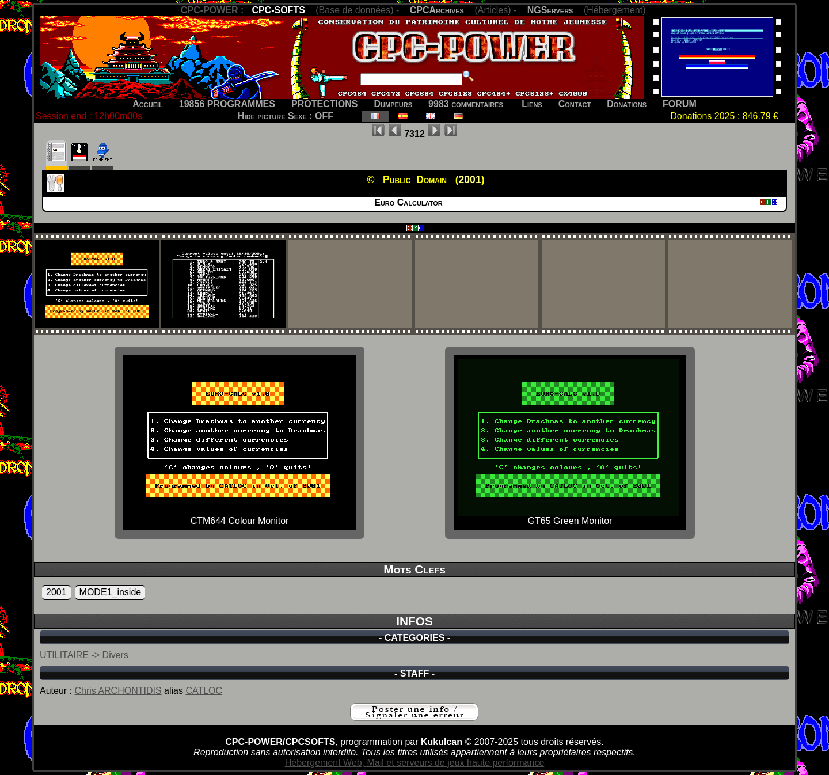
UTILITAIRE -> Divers (84, 655)
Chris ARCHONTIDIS (117, 691)
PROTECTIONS (324, 104)
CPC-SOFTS (278, 10)
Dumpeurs (393, 104)
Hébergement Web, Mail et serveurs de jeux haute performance (415, 763)
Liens (532, 104)
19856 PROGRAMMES (227, 104)
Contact (574, 104)
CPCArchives (437, 10)
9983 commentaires (465, 104)
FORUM (680, 104)
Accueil (147, 104)
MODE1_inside (110, 592)
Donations (627, 104)
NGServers (550, 10)
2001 (56, 592)
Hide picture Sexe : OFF (285, 116)
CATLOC (203, 691)
